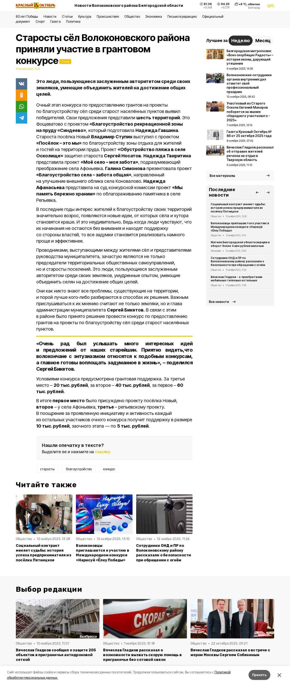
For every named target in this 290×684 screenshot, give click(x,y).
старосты (47, 469)
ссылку (102, 451)
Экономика (153, 16)
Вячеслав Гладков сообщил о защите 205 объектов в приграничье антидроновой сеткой (56, 655)
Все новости (219, 302)
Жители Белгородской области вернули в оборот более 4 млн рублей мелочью (240, 244)
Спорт (40, 21)
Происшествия (108, 16)
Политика (73, 21)
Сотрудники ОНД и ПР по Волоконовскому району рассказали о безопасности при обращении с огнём (163, 552)
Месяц (263, 40)
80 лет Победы (27, 16)
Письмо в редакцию (182, 16)
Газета (55, 21)
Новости (50, 16)
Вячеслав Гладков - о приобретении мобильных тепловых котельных (236, 278)
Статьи (67, 16)
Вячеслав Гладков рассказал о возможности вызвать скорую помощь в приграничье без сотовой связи (142, 655)
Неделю (240, 40)
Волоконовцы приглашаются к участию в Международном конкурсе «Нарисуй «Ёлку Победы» (102, 552)
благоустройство (79, 469)
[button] (257, 192)
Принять (259, 675)
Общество (132, 16)
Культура (84, 16)
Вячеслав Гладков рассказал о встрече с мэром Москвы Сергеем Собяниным (230, 652)
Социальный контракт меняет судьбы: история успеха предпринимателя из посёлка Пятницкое (43, 552)
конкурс (109, 469)
